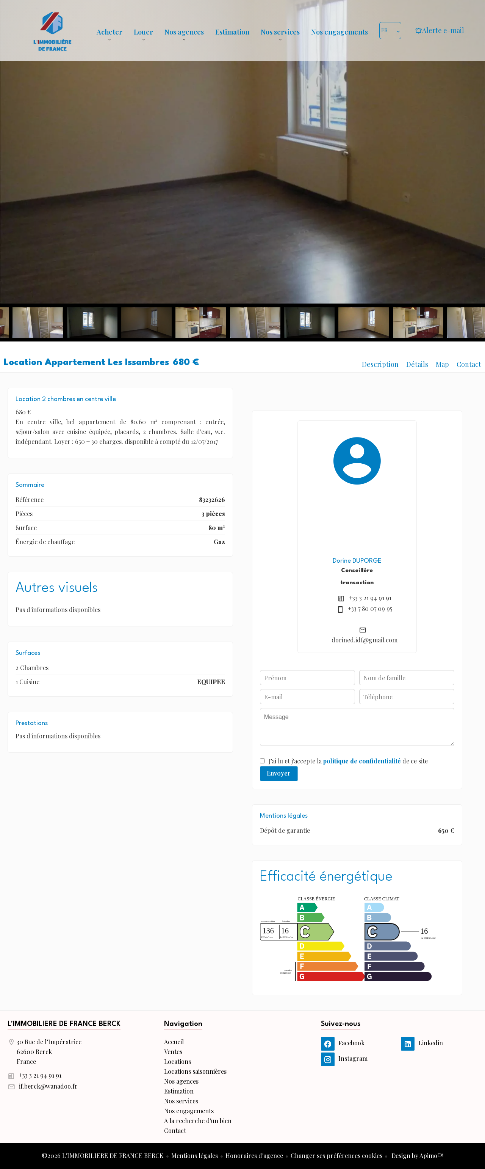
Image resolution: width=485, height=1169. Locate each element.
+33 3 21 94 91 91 (370, 598)
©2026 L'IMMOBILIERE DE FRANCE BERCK (103, 1156)
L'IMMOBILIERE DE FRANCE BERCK (64, 1024)
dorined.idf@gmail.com (364, 640)
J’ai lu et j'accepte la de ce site (348, 761)
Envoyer (279, 773)
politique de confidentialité (362, 761)
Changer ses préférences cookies (336, 1156)
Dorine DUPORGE (357, 561)
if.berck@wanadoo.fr (48, 1086)
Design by (417, 1156)
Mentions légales (194, 1156)
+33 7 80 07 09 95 (370, 608)
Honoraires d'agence (254, 1156)
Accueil (52, 30)
